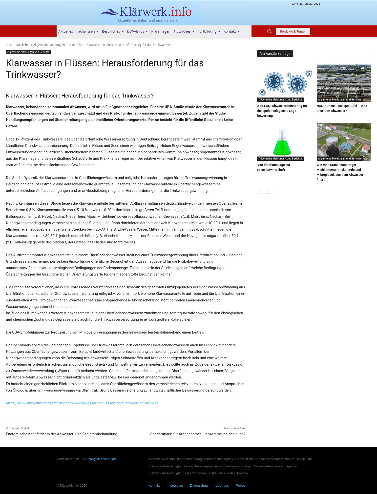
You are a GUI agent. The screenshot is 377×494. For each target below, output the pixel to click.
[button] (269, 31)
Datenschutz (199, 485)
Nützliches (23, 45)
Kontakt (154, 485)
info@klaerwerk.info (102, 459)
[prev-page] (260, 185)
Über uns (222, 485)
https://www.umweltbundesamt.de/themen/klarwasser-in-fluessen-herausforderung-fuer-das (82, 403)
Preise (240, 485)
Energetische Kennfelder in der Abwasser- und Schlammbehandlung (61, 434)
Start (9, 45)
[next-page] (268, 185)
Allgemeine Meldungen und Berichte (58, 45)
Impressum (175, 485)
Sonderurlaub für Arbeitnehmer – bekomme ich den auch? (197, 434)
